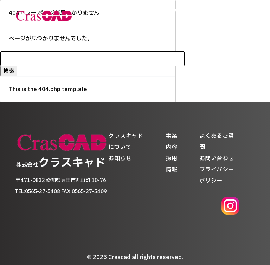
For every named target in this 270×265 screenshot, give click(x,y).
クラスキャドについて (101, 15)
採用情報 (197, 15)
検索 (8, 71)
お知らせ (143, 15)
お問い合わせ (216, 158)
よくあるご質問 (229, 15)
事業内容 (170, 15)
